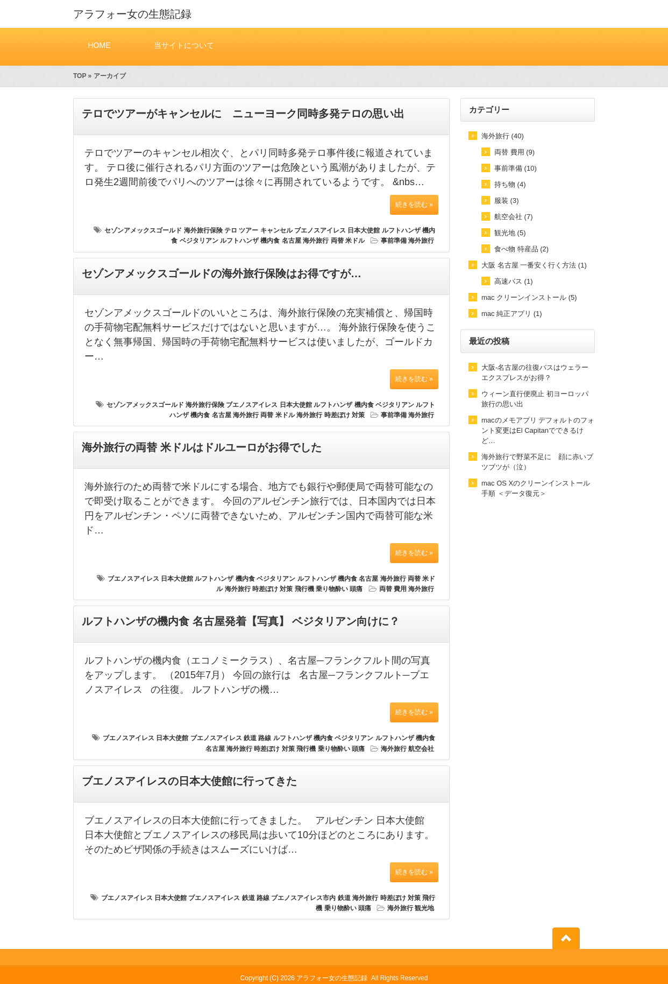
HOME (99, 45)
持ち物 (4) (510, 184)
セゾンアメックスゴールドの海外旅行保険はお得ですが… (221, 273)
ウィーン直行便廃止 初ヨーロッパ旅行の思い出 (534, 399)
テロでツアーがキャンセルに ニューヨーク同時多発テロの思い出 (243, 114)
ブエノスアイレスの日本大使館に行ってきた (189, 781)
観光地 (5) (510, 233)
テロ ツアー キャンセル (258, 230)
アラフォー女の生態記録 (132, 14)
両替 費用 (393, 589)
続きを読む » (414, 204)
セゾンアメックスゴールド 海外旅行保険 (163, 230)
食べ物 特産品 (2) (521, 249)
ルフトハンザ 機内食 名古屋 (260, 240)
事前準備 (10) (515, 168)
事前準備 (394, 240)
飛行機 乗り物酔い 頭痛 (329, 589)
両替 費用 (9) (514, 152)
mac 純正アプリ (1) (511, 314)
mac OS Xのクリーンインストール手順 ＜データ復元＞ (535, 488)
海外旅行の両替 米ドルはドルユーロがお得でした (202, 447)
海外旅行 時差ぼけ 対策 (330, 415)
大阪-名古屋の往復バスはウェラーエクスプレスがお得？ (534, 372)
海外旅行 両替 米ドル (334, 240)
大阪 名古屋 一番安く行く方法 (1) (534, 265)
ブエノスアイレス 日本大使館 (337, 230)
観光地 (424, 908)
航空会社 (421, 749)
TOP (79, 76)
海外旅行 (421, 240)
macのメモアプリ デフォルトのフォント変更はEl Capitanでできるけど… (537, 430)
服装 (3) (506, 200)
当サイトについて (184, 45)
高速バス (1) (513, 281)
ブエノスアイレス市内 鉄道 (310, 898)
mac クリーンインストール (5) (529, 297)
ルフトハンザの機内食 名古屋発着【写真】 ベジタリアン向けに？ (241, 621)
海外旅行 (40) (502, 136)
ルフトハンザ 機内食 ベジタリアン (364, 405)
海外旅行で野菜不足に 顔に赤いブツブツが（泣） (537, 462)
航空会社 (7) (513, 217)
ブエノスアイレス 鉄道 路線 (231, 738)
